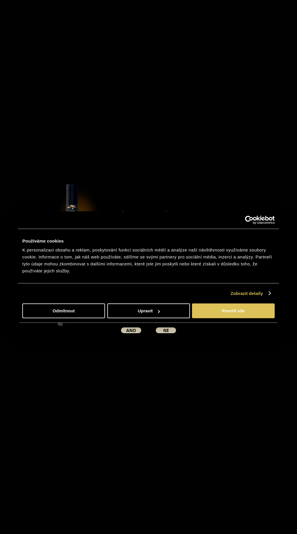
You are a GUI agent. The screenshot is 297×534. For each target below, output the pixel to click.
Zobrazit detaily (247, 293)
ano (131, 330)
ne (166, 330)
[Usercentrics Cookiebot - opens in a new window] (249, 220)
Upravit (149, 310)
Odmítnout (64, 310)
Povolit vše (233, 310)
